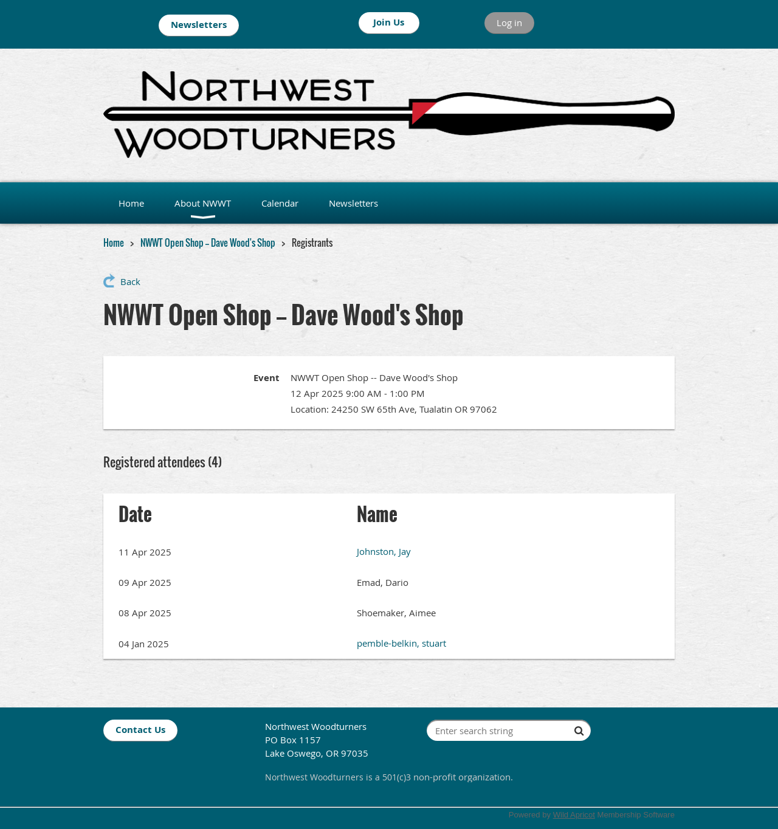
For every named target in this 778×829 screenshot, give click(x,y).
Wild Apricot (574, 814)
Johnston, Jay (384, 551)
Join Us (388, 22)
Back (130, 281)
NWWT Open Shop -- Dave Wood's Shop (207, 242)
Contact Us (140, 729)
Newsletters (199, 24)
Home (113, 242)
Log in (509, 22)
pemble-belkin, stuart (401, 643)
